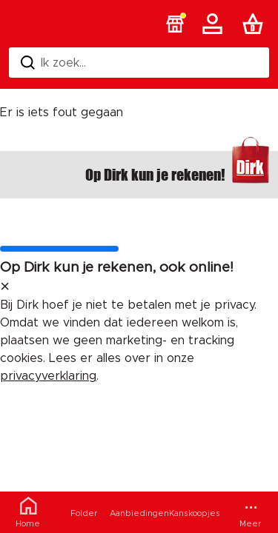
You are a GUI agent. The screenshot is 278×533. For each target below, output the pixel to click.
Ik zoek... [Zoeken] (53, 63)
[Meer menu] (250, 512)
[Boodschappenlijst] (255, 23)
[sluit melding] (5, 287)
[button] (175, 23)
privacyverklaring (48, 376)
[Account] (215, 23)
